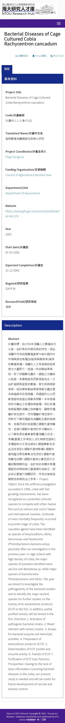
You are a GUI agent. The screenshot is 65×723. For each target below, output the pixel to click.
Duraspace (53, 713)
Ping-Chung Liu (14, 157)
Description (13, 325)
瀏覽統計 (22, 55)
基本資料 (10, 78)
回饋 (44, 719)
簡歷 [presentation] (7, 69)
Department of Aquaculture (22, 193)
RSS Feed (57, 55)
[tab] (7, 69)
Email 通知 (39, 55)
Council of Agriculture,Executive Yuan (28, 175)
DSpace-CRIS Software (17, 713)
